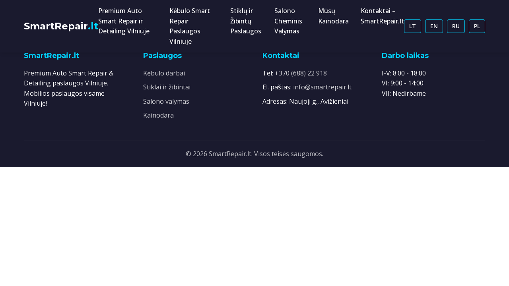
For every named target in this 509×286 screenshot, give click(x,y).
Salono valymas (166, 101)
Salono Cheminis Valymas (288, 20)
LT (412, 26)
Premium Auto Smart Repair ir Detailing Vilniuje (124, 20)
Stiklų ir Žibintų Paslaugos (245, 20)
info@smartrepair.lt (322, 87)
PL (477, 26)
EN (434, 26)
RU (456, 26)
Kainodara (158, 115)
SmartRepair (61, 26)
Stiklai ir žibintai (166, 87)
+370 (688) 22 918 (301, 73)
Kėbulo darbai (164, 73)
